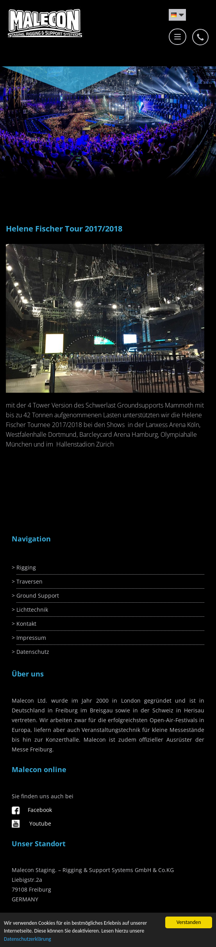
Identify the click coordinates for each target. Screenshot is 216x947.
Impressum (31, 637)
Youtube (40, 823)
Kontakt (26, 623)
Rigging (26, 567)
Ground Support (37, 595)
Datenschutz (32, 651)
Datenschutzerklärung (27, 939)
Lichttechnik (32, 609)
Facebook (40, 809)
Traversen (29, 581)
